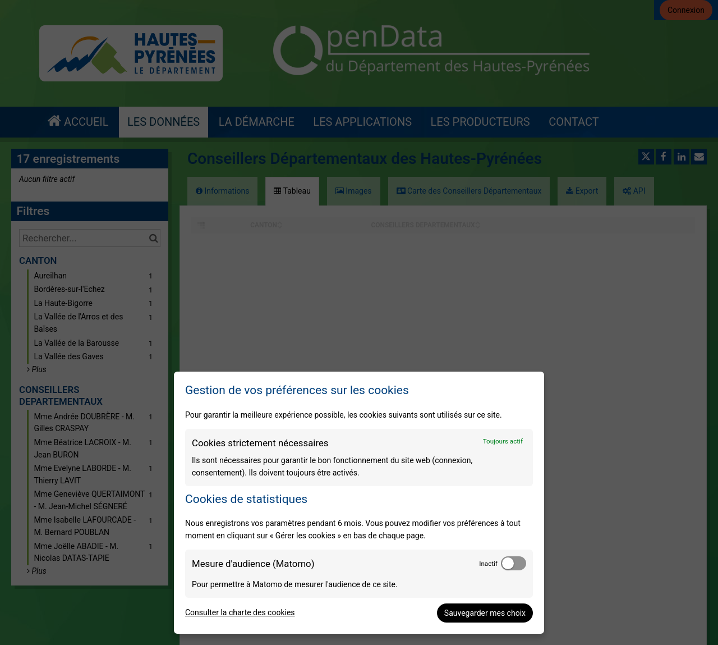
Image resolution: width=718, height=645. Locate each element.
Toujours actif (503, 441)
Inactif (488, 564)
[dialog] (359, 503)
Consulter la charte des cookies (240, 612)
